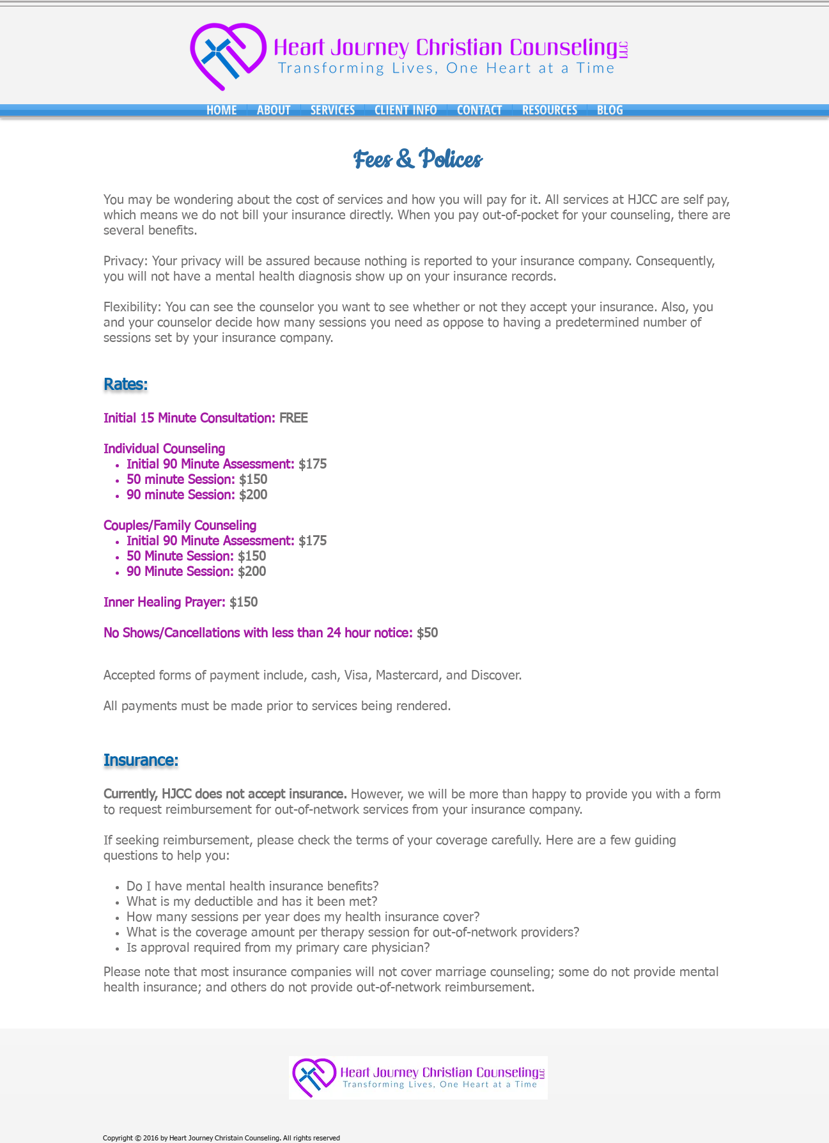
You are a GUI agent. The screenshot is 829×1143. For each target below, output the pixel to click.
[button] (273, 110)
